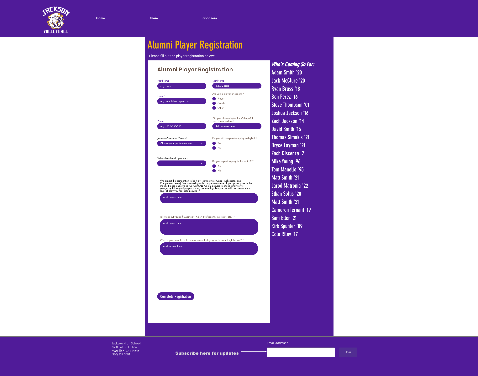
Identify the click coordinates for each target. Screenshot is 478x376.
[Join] (348, 352)
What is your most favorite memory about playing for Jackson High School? (201, 240)
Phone (160, 121)
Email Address (276, 343)
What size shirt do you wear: (173, 158)
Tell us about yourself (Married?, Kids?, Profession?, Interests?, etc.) (196, 217)
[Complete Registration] (175, 296)
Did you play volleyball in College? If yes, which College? (233, 119)
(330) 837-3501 (121, 354)
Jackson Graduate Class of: (172, 138)
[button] (154, 18)
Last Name (218, 80)
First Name (163, 80)
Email (160, 96)
